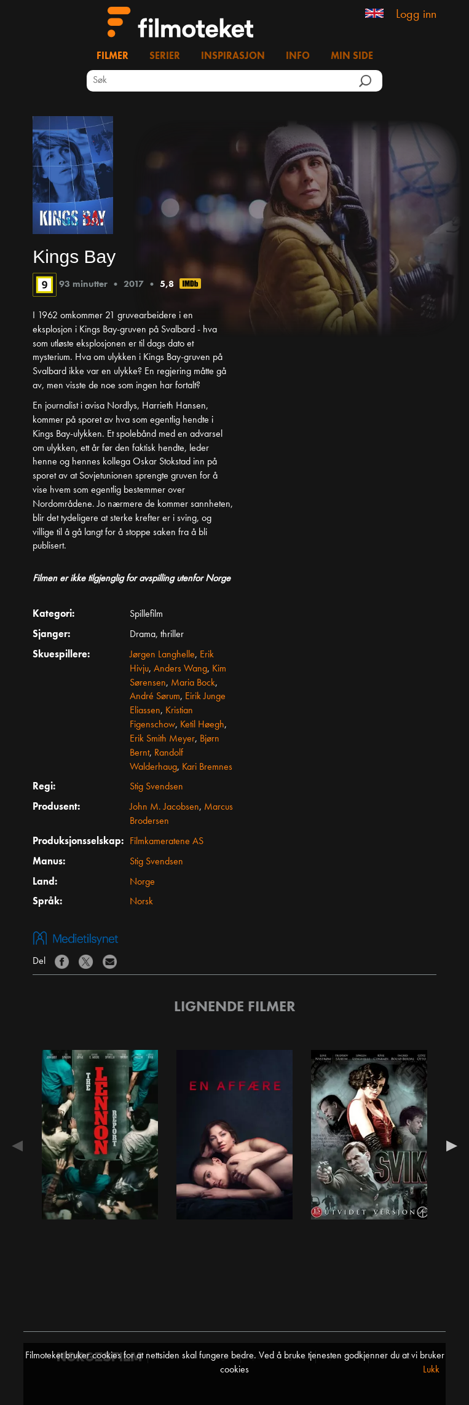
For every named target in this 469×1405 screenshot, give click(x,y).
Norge (142, 882)
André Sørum (155, 697)
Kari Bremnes (207, 767)
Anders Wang (180, 669)
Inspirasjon (233, 56)
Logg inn (416, 15)
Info (298, 56)
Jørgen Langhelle (162, 655)
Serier (164, 56)
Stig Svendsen (156, 787)
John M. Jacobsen (164, 807)
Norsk (141, 902)
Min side (352, 56)
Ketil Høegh (202, 725)
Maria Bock (193, 683)
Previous (20, 1145)
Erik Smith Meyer (162, 739)
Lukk (431, 1370)
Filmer (112, 56)
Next (448, 1145)
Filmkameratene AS (166, 842)
